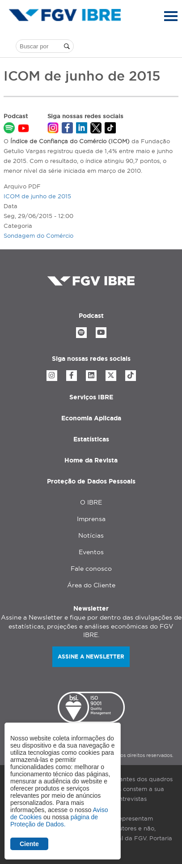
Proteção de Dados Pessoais (91, 481)
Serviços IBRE (91, 397)
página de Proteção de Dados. (54, 820)
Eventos (91, 552)
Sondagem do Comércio (38, 235)
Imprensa (91, 518)
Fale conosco (91, 568)
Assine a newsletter (91, 656)
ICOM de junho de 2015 (37, 196)
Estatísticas (91, 439)
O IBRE (91, 502)
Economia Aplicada (91, 418)
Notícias (91, 535)
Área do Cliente (91, 585)
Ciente (29, 843)
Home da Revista (91, 460)
